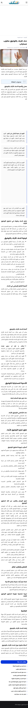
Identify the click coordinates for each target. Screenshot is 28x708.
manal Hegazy (22, 47)
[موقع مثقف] (14, 2)
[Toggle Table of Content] (23, 81)
